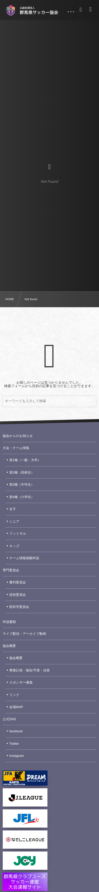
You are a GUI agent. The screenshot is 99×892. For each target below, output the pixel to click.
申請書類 (9, 622)
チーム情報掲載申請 (24, 558)
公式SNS (9, 719)
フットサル (17, 533)
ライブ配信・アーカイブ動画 (24, 634)
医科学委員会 (19, 607)
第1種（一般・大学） (25, 460)
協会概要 (9, 646)
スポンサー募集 (21, 682)
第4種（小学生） (21, 497)
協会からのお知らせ (18, 436)
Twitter (14, 743)
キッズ (14, 546)
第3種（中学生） (21, 484)
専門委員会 (11, 570)
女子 (12, 509)
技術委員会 (17, 595)
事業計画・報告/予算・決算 (29, 670)
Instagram (16, 756)
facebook (16, 731)
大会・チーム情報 (16, 448)
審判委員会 (17, 582)
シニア (14, 521)
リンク (14, 695)
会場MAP (16, 707)
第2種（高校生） (21, 472)
